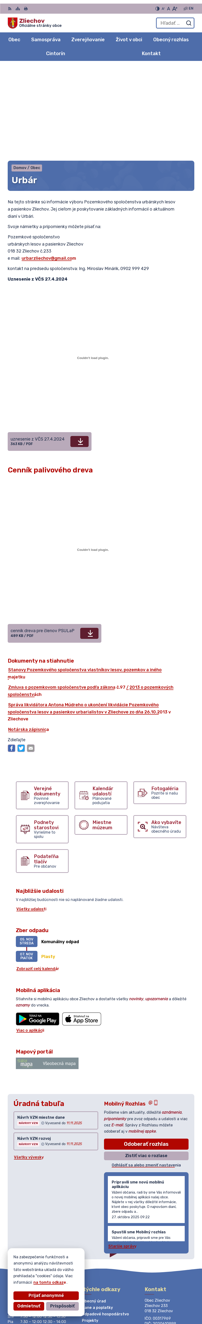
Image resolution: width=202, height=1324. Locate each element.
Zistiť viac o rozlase (146, 1062)
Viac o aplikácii (30, 937)
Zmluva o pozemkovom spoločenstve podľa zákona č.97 (66, 594)
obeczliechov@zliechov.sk (169, 1243)
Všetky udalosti (31, 816)
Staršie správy (122, 1153)
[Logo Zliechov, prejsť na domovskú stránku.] (35, 23)
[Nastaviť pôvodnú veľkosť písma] (168, 9)
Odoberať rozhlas (146, 1051)
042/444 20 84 (159, 1238)
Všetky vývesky (29, 1064)
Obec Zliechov (52, 1276)
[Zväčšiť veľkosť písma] (174, 9)
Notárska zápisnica (28, 636)
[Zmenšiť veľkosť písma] (163, 9)
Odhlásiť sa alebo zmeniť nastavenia (146, 1072)
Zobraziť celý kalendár (37, 876)
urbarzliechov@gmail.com (49, 165)
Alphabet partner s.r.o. (78, 1271)
